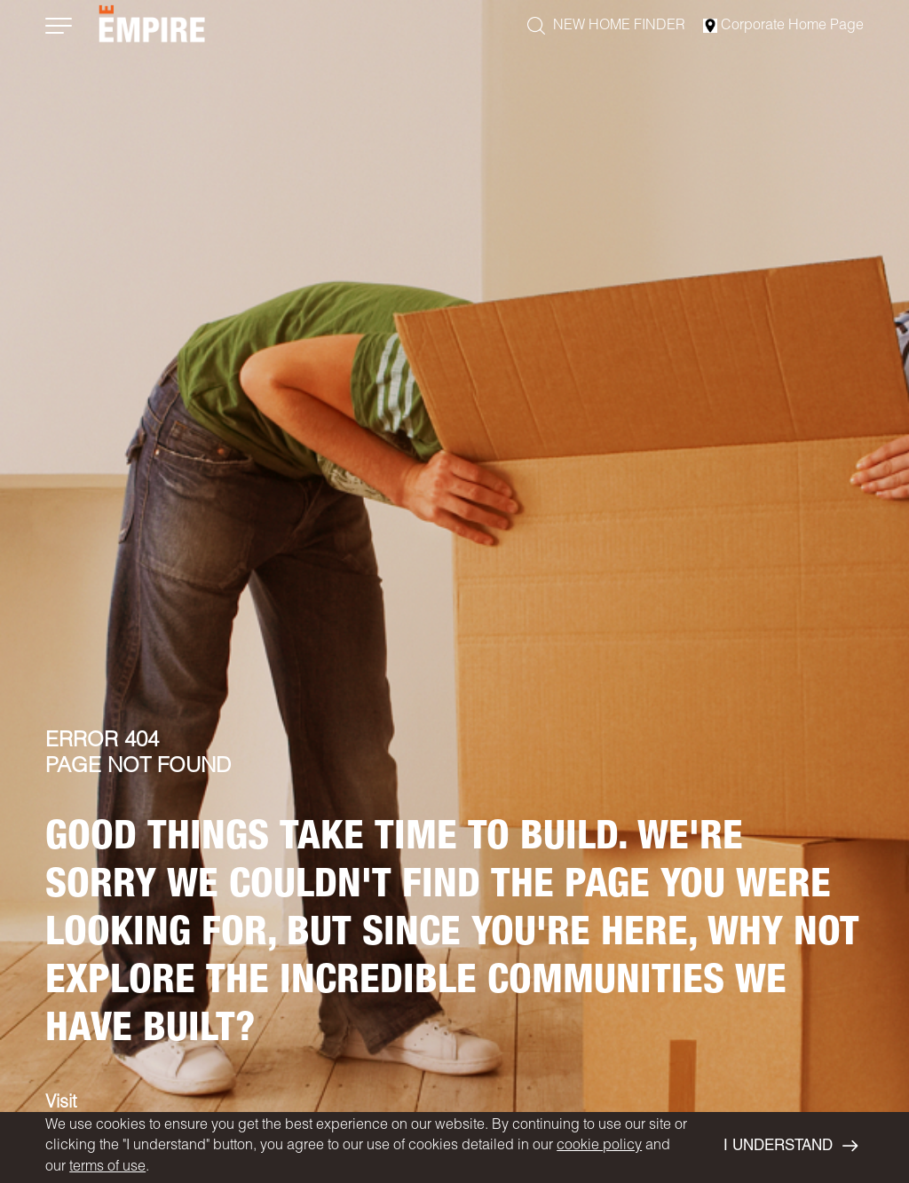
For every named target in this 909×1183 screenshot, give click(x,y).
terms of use (107, 1168)
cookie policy (599, 1147)
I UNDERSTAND (790, 1146)
